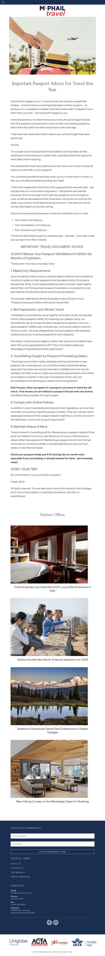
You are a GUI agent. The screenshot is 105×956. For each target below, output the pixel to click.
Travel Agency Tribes (65, 952)
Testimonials (18, 872)
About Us (16, 863)
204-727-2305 (17, 898)
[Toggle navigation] (3, 2)
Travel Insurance (20, 876)
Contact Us (17, 868)
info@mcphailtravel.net (21, 893)
